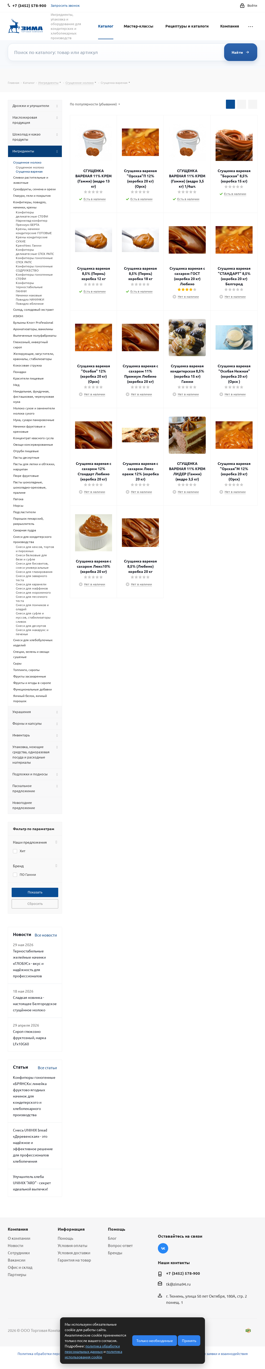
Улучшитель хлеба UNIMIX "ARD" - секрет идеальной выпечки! (32, 1182)
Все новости (46, 934)
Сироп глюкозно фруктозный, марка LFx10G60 (29, 1037)
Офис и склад (20, 1267)
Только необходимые (154, 1340)
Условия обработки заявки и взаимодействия (211, 1353)
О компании (19, 1238)
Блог (112, 1238)
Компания (229, 26)
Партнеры (17, 1274)
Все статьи (47, 1067)
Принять (189, 1340)
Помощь (65, 1238)
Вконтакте (163, 1248)
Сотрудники (19, 1252)
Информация (71, 1229)
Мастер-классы (138, 26)
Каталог (105, 26)
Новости (15, 1245)
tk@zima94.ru (178, 1284)
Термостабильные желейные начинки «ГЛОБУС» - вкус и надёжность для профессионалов (29, 963)
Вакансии (16, 1259)
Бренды (115, 1252)
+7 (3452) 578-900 (183, 1273)
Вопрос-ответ (120, 1245)
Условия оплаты (72, 1245)
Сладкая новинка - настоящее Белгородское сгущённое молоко (35, 1003)
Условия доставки (74, 1252)
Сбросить (35, 903)
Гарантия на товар (74, 1259)
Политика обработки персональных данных (54, 1353)
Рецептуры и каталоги (187, 26)
